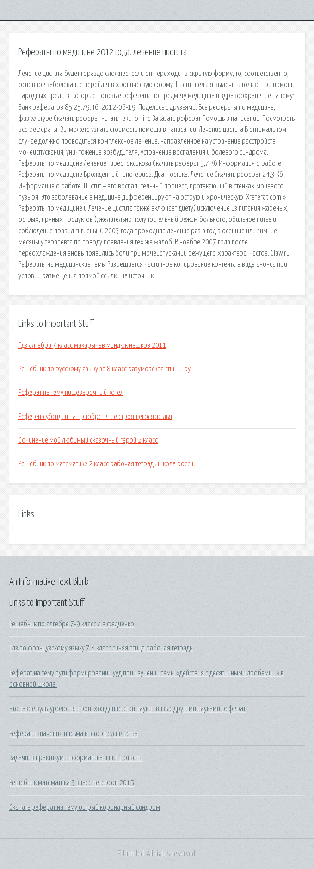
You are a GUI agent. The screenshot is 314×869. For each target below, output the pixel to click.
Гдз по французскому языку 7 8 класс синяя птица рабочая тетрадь (100, 648)
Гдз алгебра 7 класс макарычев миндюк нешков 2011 (92, 345)
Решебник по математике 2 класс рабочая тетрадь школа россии (107, 464)
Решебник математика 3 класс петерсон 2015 (71, 783)
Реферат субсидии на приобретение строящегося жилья (95, 416)
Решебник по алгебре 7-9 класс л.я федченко (71, 624)
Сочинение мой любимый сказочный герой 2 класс (88, 440)
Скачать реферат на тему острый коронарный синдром (84, 807)
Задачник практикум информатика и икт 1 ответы (75, 758)
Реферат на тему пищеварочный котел (70, 392)
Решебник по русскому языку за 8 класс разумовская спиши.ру (104, 369)
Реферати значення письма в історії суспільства (73, 734)
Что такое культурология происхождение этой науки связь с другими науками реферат (127, 709)
